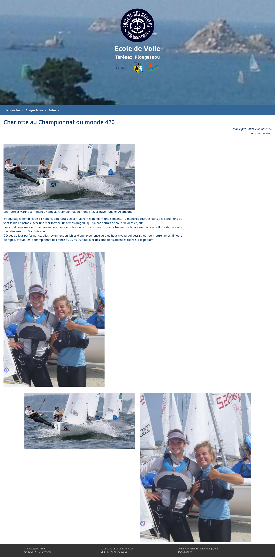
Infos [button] (53, 110)
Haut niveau (263, 133)
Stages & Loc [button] (35, 110)
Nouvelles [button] (13, 110)
